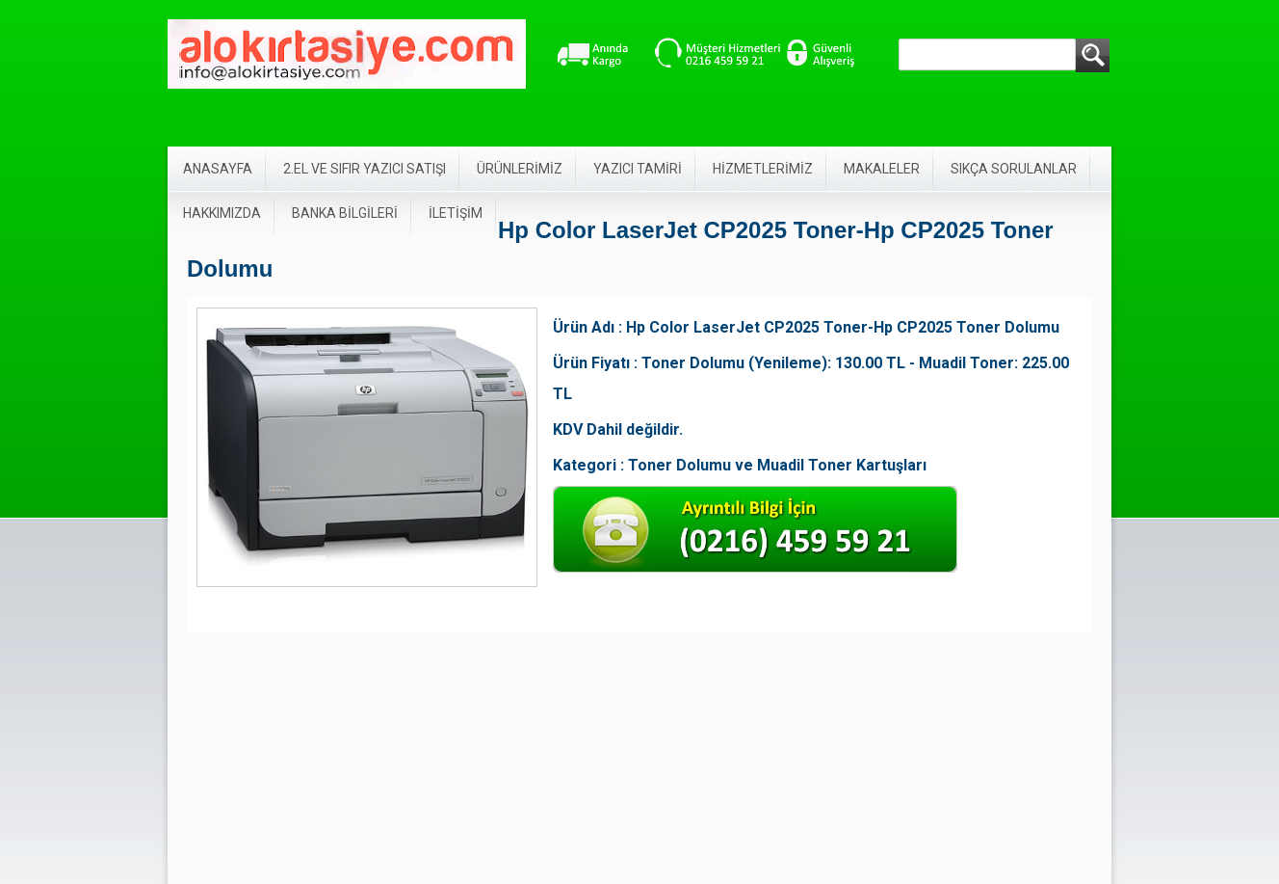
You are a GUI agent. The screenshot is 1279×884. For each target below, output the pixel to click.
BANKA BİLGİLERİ (345, 213)
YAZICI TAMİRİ (637, 168)
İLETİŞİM (456, 213)
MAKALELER (882, 168)
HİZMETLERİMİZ (763, 168)
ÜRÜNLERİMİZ (519, 168)
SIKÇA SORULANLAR (1014, 168)
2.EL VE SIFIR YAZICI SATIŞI (364, 168)
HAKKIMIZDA (222, 213)
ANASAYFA (217, 168)
